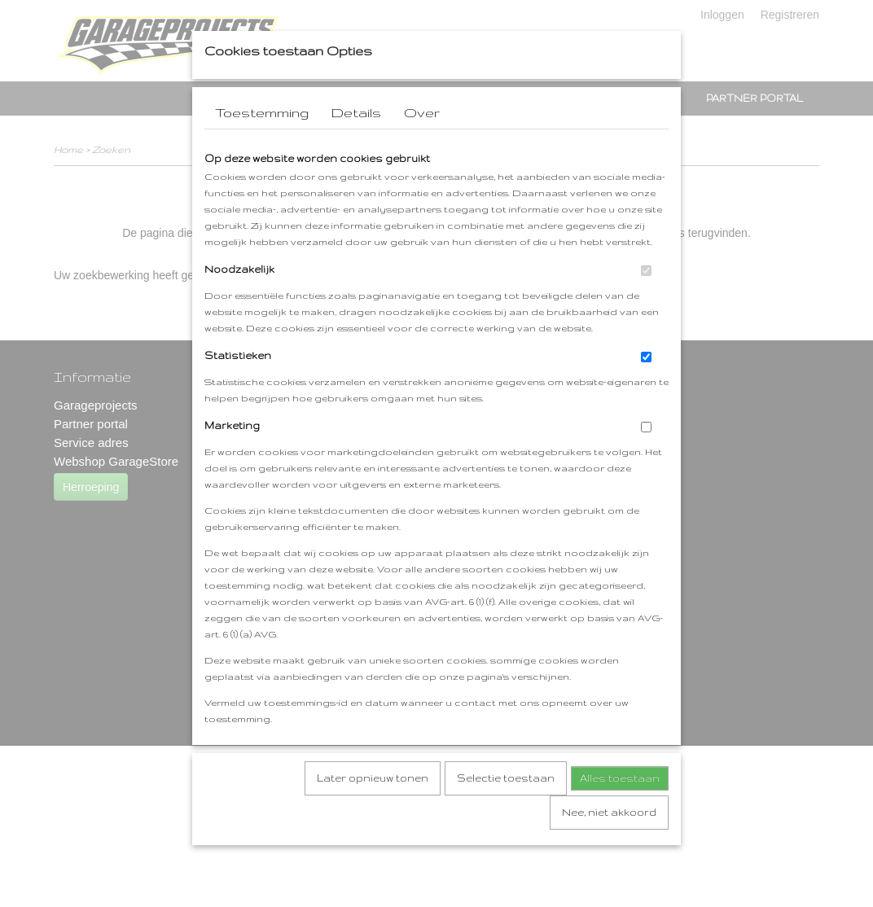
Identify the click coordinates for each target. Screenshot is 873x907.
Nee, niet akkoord (609, 844)
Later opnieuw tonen (372, 809)
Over (422, 144)
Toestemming (262, 144)
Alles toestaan (620, 809)
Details (356, 144)
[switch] (646, 302)
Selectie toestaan (506, 809)
